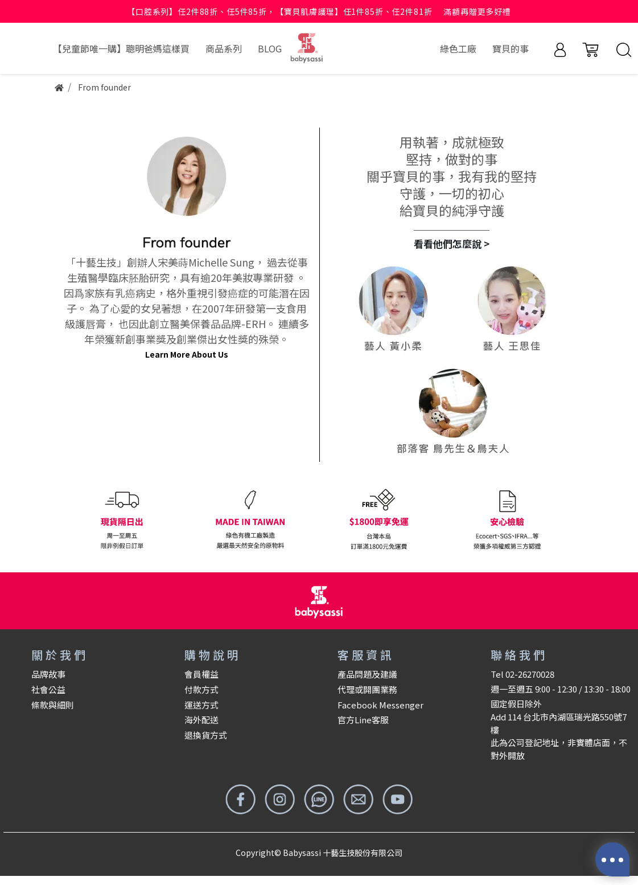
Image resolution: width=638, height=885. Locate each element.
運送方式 (201, 705)
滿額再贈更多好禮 (477, 11)
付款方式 (201, 689)
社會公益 (48, 689)
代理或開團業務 (367, 689)
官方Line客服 (363, 720)
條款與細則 (52, 705)
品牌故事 (48, 674)
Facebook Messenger (380, 705)
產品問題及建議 (367, 674)
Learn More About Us (186, 354)
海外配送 (201, 720)
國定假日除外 (516, 704)
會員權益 (201, 674)
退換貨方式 (205, 735)
